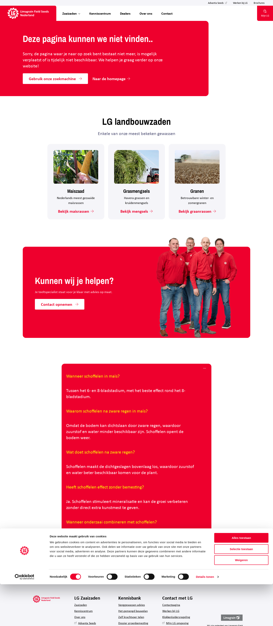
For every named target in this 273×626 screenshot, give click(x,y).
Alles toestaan (241, 579)
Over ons (146, 13)
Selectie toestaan (241, 590)
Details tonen (205, 618)
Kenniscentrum (100, 13)
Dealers (125, 13)
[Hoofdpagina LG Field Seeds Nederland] (28, 13)
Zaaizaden (69, 13)
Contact (167, 13)
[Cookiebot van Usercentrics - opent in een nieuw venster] (24, 618)
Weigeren (241, 601)
